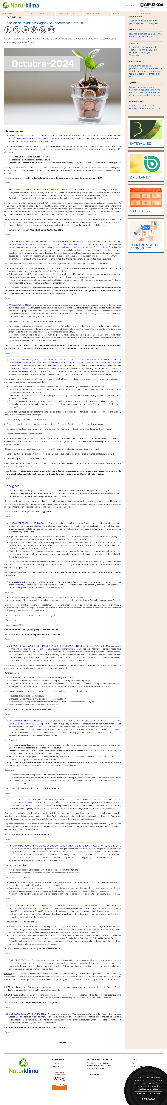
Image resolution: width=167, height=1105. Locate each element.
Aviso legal (136, 1065)
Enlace (7, 184)
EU (122, 5)
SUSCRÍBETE (96, 1076)
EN (132, 5)
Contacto (55, 1068)
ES (127, 5)
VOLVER (62, 1044)
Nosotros (55, 1065)
